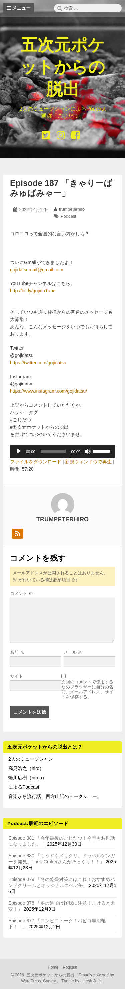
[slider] (53, 451)
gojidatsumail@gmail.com (36, 269)
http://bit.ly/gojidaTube (32, 290)
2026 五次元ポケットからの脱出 (44, 975)
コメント (21, 593)
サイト (16, 676)
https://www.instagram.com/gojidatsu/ (48, 391)
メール (73, 652)
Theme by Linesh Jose (82, 981)
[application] (62, 451)
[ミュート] (87, 451)
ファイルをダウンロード (35, 461)
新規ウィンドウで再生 (88, 461)
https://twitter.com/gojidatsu (38, 362)
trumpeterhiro (72, 209)
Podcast (68, 216)
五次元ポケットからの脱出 (62, 67)
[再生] (18, 451)
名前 (17, 652)
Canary (50, 981)
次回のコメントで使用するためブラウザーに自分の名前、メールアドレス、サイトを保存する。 (87, 689)
